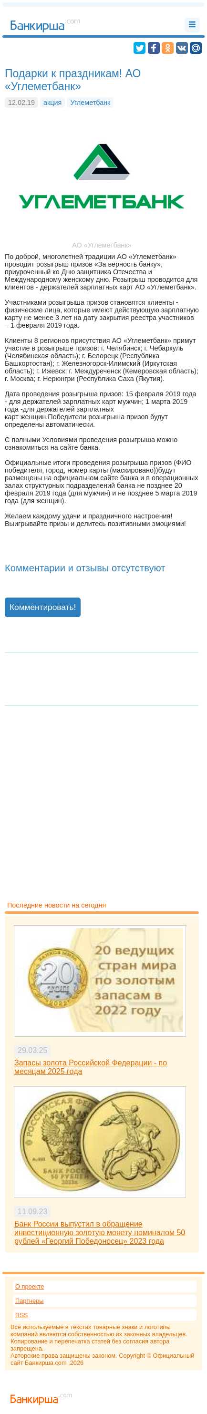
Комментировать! (43, 607)
